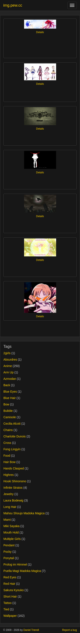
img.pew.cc (12, 5)
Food (6, 455)
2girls (6, 353)
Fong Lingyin (11, 449)
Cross (7, 442)
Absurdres (10, 359)
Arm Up (8, 372)
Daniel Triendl (31, 630)
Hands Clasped (13, 468)
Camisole (9, 417)
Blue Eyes (10, 391)
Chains (8, 430)
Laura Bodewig (13, 500)
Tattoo (7, 603)
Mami (7, 519)
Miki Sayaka (11, 526)
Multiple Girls (12, 539)
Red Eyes (9, 577)
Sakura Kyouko (13, 590)
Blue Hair (9, 398)
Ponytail (8, 558)
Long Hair (9, 507)
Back (6, 385)
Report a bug (69, 630)
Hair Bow (9, 462)
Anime (7, 366)
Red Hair (9, 583)
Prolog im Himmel (15, 564)
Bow (6, 404)
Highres (8, 475)
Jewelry (8, 494)
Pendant (9, 545)
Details (40, 32)
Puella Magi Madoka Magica (22, 571)
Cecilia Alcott (11, 423)
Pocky (7, 551)
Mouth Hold (11, 532)
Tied (6, 609)
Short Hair (10, 596)
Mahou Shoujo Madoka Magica (24, 513)
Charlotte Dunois (14, 436)
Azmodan (9, 378)
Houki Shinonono (14, 481)
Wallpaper (10, 615)
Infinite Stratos (13, 487)
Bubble (8, 410)
